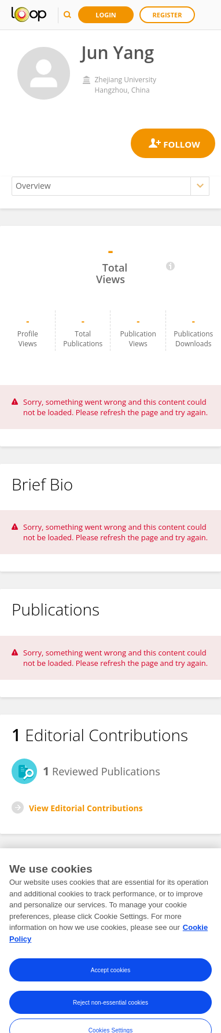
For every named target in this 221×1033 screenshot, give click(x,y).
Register (167, 14)
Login (105, 14)
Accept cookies (111, 978)
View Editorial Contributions (86, 808)
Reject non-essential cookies (110, 1010)
